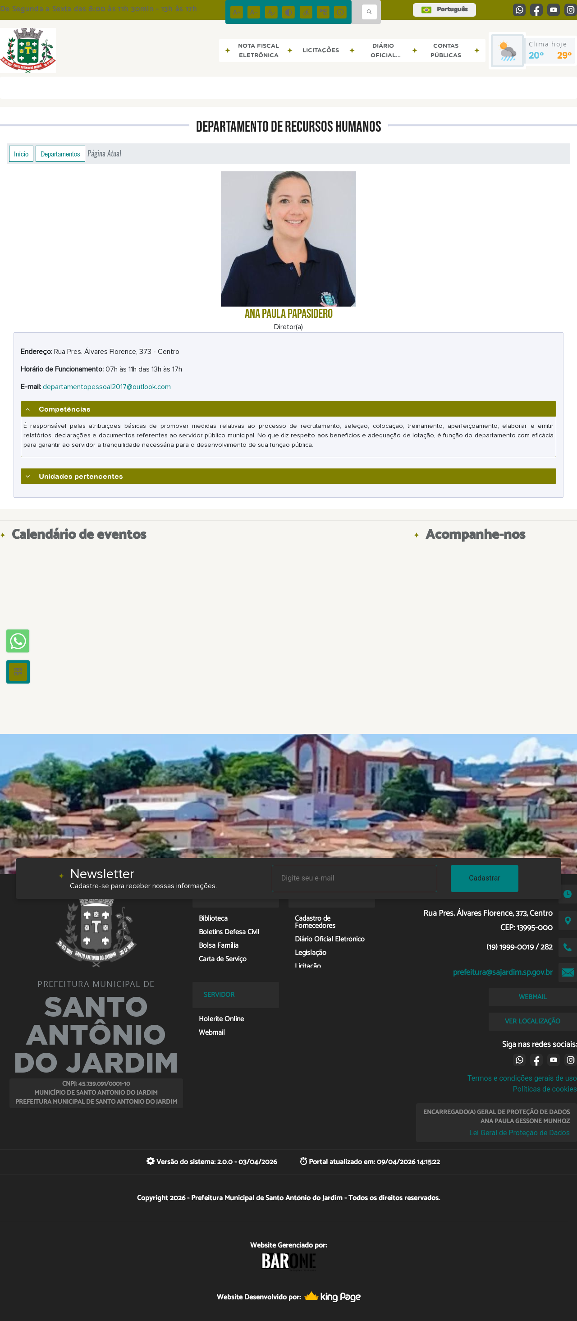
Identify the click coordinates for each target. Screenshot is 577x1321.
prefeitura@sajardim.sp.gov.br (503, 972)
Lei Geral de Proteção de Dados (519, 1132)
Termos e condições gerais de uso (522, 1078)
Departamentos (60, 153)
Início (21, 153)
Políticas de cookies (545, 1089)
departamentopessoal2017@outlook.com (107, 386)
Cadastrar (484, 878)
